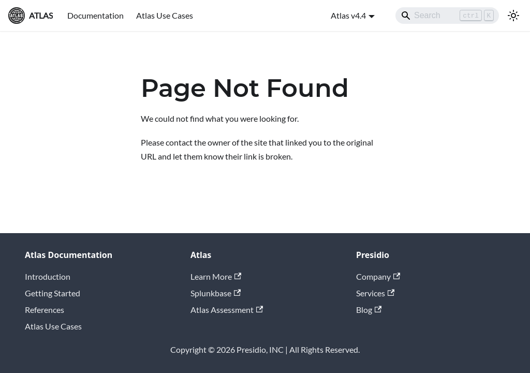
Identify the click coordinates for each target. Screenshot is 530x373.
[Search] (447, 15)
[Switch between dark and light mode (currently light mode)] (513, 15)
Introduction (47, 276)
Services (375, 293)
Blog (368, 309)
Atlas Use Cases (164, 15)
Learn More (215, 276)
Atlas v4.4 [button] (348, 15)
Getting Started (52, 293)
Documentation (95, 15)
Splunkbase (215, 293)
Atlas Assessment (226, 309)
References (44, 309)
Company (378, 276)
